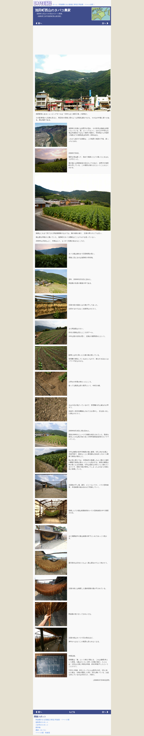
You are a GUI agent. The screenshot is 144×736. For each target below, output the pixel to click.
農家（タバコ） (41, 730)
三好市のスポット (42, 725)
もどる (72, 712)
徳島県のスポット (42, 722)
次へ (104, 23)
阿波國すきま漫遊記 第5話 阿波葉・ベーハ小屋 (76, 4)
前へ (40, 23)
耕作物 (38, 727)
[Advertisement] (72, 40)
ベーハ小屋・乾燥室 (43, 733)
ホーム (55, 4)
